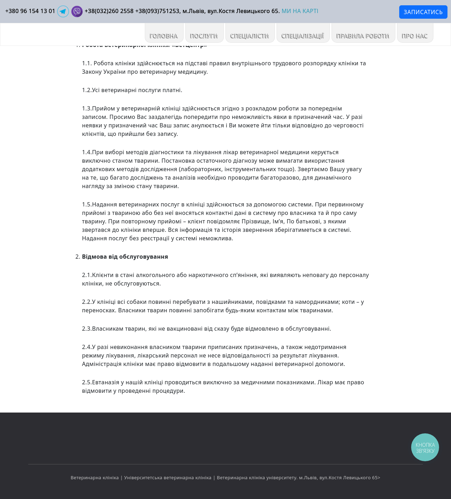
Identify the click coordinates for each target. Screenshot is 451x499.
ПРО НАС (415, 36)
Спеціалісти (250, 36)
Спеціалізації (303, 36)
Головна (164, 36)
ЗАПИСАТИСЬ (423, 12)
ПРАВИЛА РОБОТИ (363, 36)
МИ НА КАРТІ (300, 11)
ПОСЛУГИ (204, 36)
